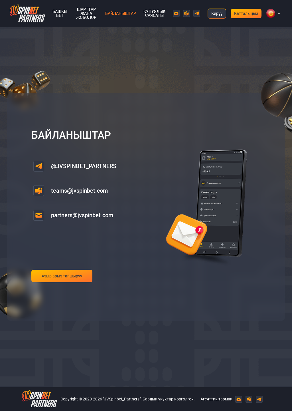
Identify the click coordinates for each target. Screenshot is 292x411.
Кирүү (216, 13)
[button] (270, 13)
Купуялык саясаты (154, 13)
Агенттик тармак (216, 399)
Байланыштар (120, 13)
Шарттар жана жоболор (86, 13)
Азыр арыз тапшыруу (62, 276)
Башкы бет (59, 13)
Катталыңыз (246, 13)
